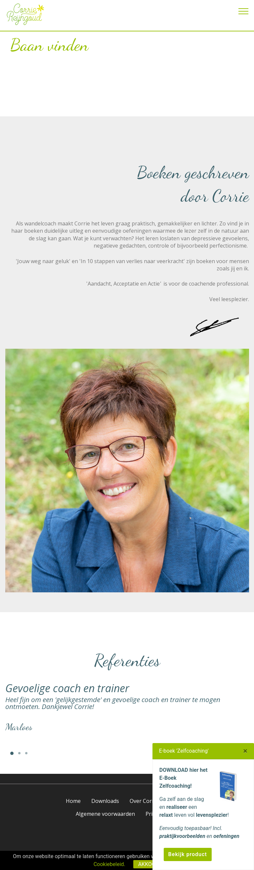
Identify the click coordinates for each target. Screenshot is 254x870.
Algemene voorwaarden (105, 813)
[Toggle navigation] (243, 11)
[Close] (245, 751)
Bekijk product (187, 854)
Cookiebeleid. (109, 864)
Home (73, 801)
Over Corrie (144, 801)
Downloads (105, 801)
